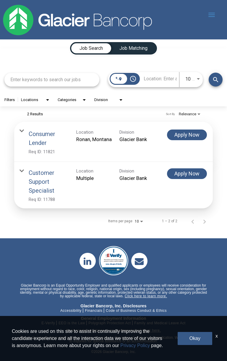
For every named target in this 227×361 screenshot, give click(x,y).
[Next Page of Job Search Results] (204, 221)
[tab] (91, 48)
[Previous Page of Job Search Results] (193, 221)
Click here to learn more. (146, 296)
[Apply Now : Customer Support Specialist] (187, 173)
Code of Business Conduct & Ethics (136, 311)
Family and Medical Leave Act (159, 323)
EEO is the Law (72, 323)
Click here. (151, 330)
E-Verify (48, 323)
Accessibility (71, 311)
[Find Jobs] (216, 80)
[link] (113, 142)
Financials (93, 311)
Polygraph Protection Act (109, 323)
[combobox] (51, 80)
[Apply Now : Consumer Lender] (187, 135)
